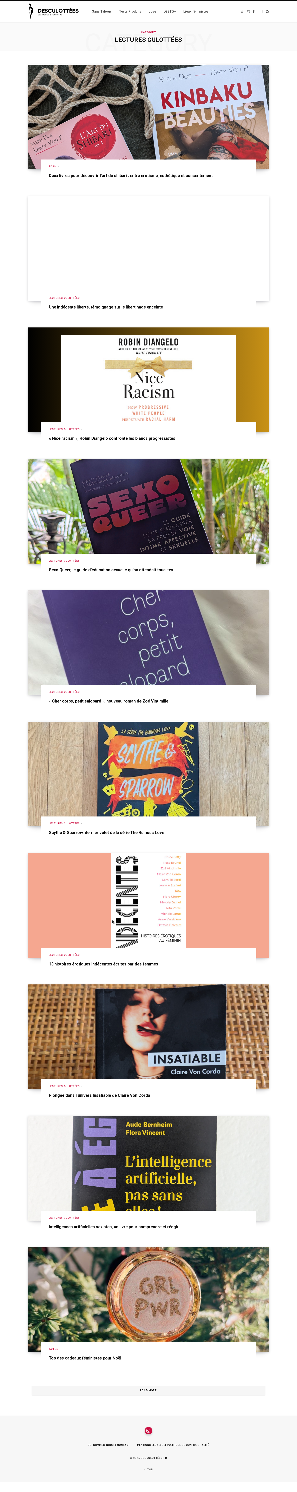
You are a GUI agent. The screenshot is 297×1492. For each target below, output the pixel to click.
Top (148, 1479)
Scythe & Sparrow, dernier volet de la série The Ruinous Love (117, 839)
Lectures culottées (64, 304)
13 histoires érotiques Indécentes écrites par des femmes (114, 971)
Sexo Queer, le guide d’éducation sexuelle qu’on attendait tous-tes (123, 576)
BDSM (53, 166)
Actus (53, 1356)
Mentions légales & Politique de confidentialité (176, 1454)
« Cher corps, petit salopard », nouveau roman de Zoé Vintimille (120, 708)
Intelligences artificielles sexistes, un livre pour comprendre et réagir (126, 1233)
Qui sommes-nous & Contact (103, 1454)
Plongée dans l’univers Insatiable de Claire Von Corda (109, 1102)
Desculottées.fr (154, 1467)
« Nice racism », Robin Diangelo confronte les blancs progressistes (124, 445)
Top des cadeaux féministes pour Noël (92, 1365)
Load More (148, 1397)
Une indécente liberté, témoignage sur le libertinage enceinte (117, 314)
